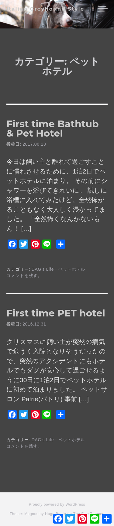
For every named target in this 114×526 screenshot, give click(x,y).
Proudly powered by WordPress (57, 504)
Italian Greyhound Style (45, 9)
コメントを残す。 (24, 275)
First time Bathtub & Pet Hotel (52, 128)
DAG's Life (43, 269)
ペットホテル (71, 269)
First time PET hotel (55, 313)
